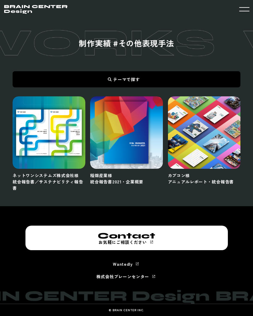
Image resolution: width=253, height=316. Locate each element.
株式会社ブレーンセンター (122, 276)
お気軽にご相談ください (126, 238)
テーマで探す (126, 79)
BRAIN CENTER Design (36, 9)
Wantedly (123, 264)
